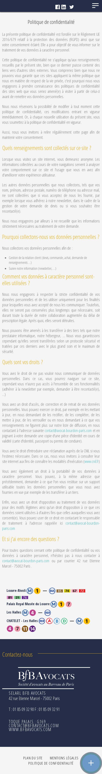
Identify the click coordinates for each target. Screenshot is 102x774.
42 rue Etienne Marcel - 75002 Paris (34, 698)
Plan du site (32, 757)
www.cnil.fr (91, 461)
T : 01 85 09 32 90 (21, 709)
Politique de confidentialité (50, 763)
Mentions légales (64, 757)
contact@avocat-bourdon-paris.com (68, 430)
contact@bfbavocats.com (34, 725)
